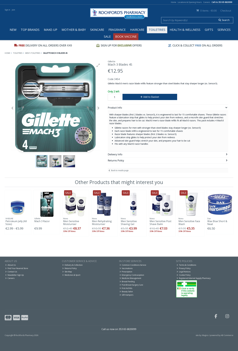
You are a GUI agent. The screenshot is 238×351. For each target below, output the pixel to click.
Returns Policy (69, 268)
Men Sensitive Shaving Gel (129, 223)
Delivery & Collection (72, 265)
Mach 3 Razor (42, 221)
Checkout (225, 10)
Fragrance (117, 30)
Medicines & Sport (71, 275)
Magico (205, 335)
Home (173, 2)
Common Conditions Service (133, 265)
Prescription (126, 271)
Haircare (137, 30)
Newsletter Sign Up (14, 275)
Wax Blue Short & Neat (217, 223)
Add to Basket (149, 97)
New (13, 30)
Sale (107, 36)
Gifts (209, 30)
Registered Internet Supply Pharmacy (194, 278)
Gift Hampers (126, 295)
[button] (98, 65)
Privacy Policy (183, 268)
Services (224, 30)
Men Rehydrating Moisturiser (102, 223)
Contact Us (11, 271)
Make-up (50, 30)
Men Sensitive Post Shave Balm (160, 223)
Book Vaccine (126, 36)
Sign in (7, 10)
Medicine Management (130, 278)
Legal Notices (183, 271)
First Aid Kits (126, 288)
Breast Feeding (127, 281)
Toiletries (157, 30)
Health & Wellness (185, 30)
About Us (10, 265)
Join (13, 10)
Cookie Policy (183, 275)
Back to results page (120, 170)
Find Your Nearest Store (16, 268)
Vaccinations (126, 268)
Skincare (97, 30)
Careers (206, 2)
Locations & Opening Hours (190, 2)
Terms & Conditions (186, 265)
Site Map (67, 271)
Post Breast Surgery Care (131, 285)
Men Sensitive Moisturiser (71, 223)
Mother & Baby (74, 30)
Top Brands (30, 30)
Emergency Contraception (132, 275)
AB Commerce (227, 335)
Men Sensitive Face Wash (189, 223)
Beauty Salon (126, 291)
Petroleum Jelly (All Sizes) (16, 223)
